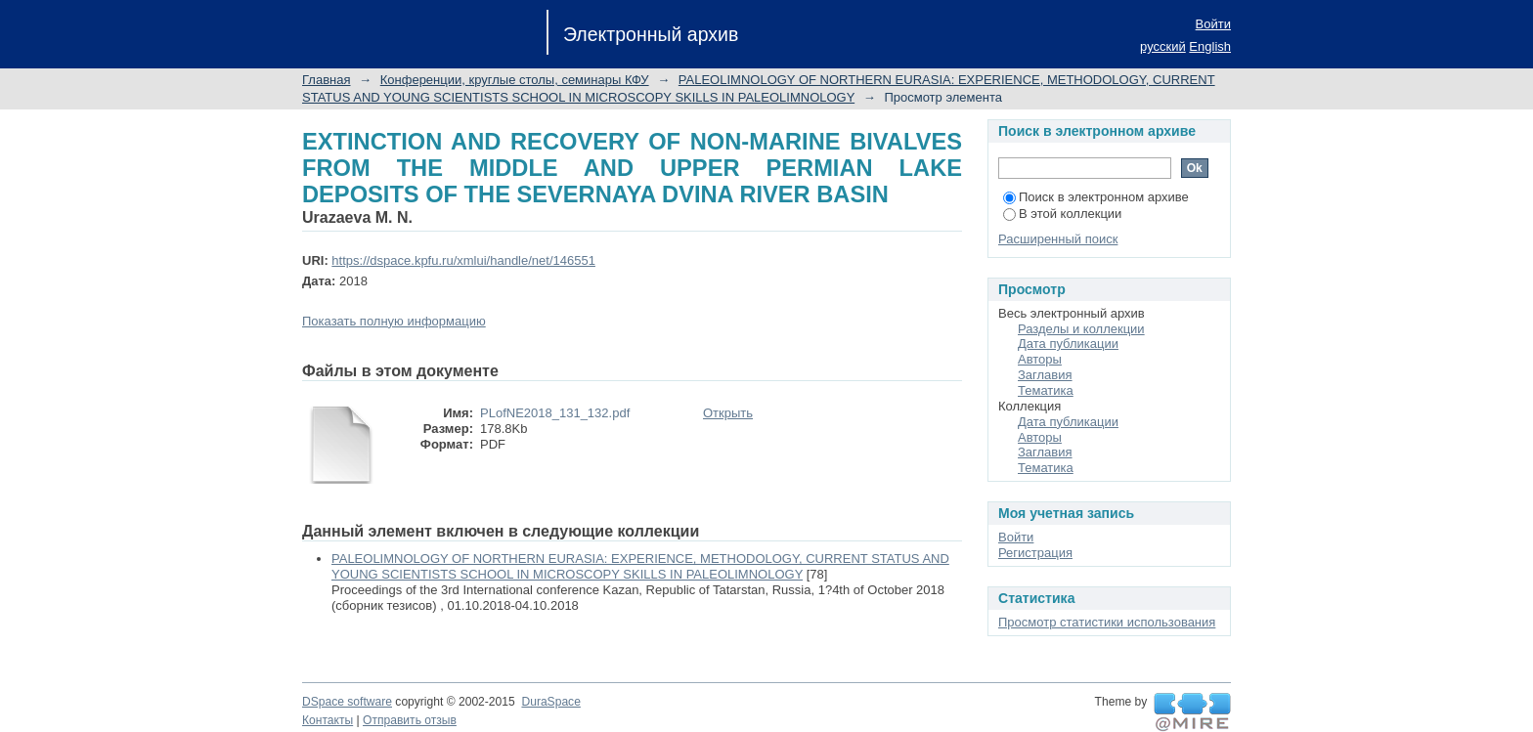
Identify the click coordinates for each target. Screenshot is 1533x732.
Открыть (728, 413)
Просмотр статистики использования (1106, 622)
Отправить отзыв (410, 720)
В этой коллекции (1062, 213)
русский (1163, 46)
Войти (1213, 24)
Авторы (1040, 359)
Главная (326, 79)
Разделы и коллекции (1081, 329)
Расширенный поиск (1057, 239)
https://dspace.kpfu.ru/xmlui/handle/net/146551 (463, 260)
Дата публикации (1068, 343)
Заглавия (1045, 374)
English (1210, 46)
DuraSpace (550, 702)
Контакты (327, 720)
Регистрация (1035, 552)
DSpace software (347, 702)
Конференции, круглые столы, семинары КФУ (514, 79)
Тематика (1045, 390)
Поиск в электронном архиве (1096, 197)
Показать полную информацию (394, 321)
